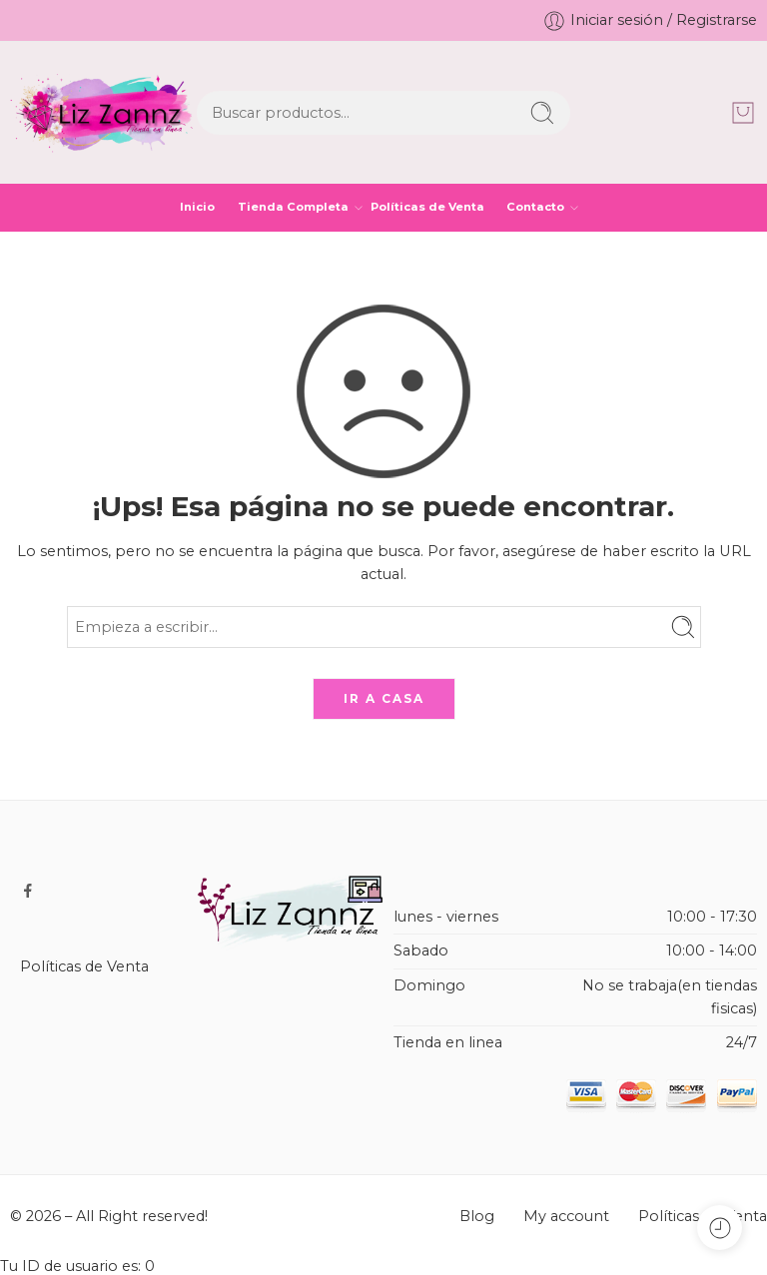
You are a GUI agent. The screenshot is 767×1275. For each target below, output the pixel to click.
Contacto (535, 208)
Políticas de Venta (427, 207)
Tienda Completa (293, 208)
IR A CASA (384, 698)
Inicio (197, 207)
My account (566, 1216)
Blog (476, 1216)
